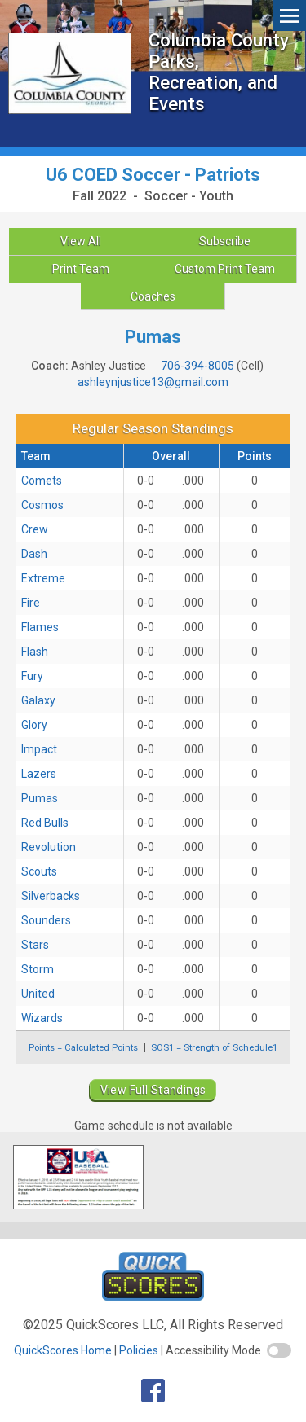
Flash (34, 651)
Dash (34, 553)
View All (80, 241)
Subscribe (225, 241)
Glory (34, 724)
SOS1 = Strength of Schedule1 (214, 1047)
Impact (39, 749)
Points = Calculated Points (83, 1047)
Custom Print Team (225, 268)
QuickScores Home (63, 1350)
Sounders (46, 920)
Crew (34, 529)
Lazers (38, 773)
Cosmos (42, 504)
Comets (41, 480)
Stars (35, 944)
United (38, 993)
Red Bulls (45, 822)
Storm (37, 969)
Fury (32, 675)
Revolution (48, 847)
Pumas (39, 798)
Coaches (153, 296)
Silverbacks (50, 895)
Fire (30, 602)
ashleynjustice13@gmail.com (153, 381)
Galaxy (38, 700)
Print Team (80, 268)
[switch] (279, 1350)
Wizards (42, 1018)
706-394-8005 (197, 365)
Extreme (43, 578)
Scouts (39, 871)
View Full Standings (153, 1089)
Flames (40, 627)
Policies (138, 1350)
